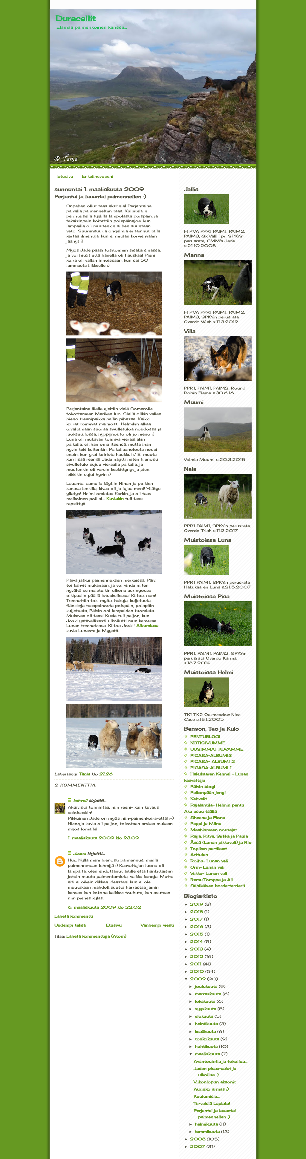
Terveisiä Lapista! (212, 1103)
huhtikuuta (207, 1046)
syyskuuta (206, 1008)
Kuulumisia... (207, 1096)
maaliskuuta (208, 1053)
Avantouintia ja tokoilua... (220, 1061)
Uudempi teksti (70, 925)
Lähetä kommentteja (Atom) (96, 936)
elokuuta (205, 1016)
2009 (198, 978)
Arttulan (199, 854)
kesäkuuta (206, 1031)
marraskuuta (209, 993)
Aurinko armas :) (211, 1089)
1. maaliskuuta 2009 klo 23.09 (103, 837)
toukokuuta (208, 1039)
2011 (196, 964)
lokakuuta (206, 1001)
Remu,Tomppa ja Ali (211, 879)
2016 (197, 926)
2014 (197, 941)
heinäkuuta (207, 1023)
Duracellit (76, 18)
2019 (197, 904)
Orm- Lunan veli (207, 867)
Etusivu (65, 176)
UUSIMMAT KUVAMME (216, 749)
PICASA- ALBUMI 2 (212, 761)
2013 (197, 949)
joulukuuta (207, 986)
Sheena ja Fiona (207, 817)
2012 (197, 956)
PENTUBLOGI (205, 736)
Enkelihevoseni (97, 176)
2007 (198, 1146)
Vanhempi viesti (157, 925)
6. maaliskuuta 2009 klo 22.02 (104, 907)
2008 (198, 1139)
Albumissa (147, 625)
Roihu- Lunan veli (209, 860)
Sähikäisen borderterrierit (217, 885)
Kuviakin (114, 498)
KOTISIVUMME (207, 743)
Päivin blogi (202, 786)
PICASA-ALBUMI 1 (211, 767)
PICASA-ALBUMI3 (211, 755)
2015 (197, 934)
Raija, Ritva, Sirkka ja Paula (219, 836)
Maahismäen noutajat (213, 829)
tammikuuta (208, 1131)
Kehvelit (198, 798)
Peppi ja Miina (205, 823)
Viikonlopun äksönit (215, 1082)
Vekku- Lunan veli (208, 873)
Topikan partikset (208, 848)
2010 (197, 971)
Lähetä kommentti (73, 916)
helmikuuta (207, 1124)
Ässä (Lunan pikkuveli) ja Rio (221, 842)
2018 (197, 911)
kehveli (80, 800)
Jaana (79, 853)
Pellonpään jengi (208, 792)
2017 (197, 919)
